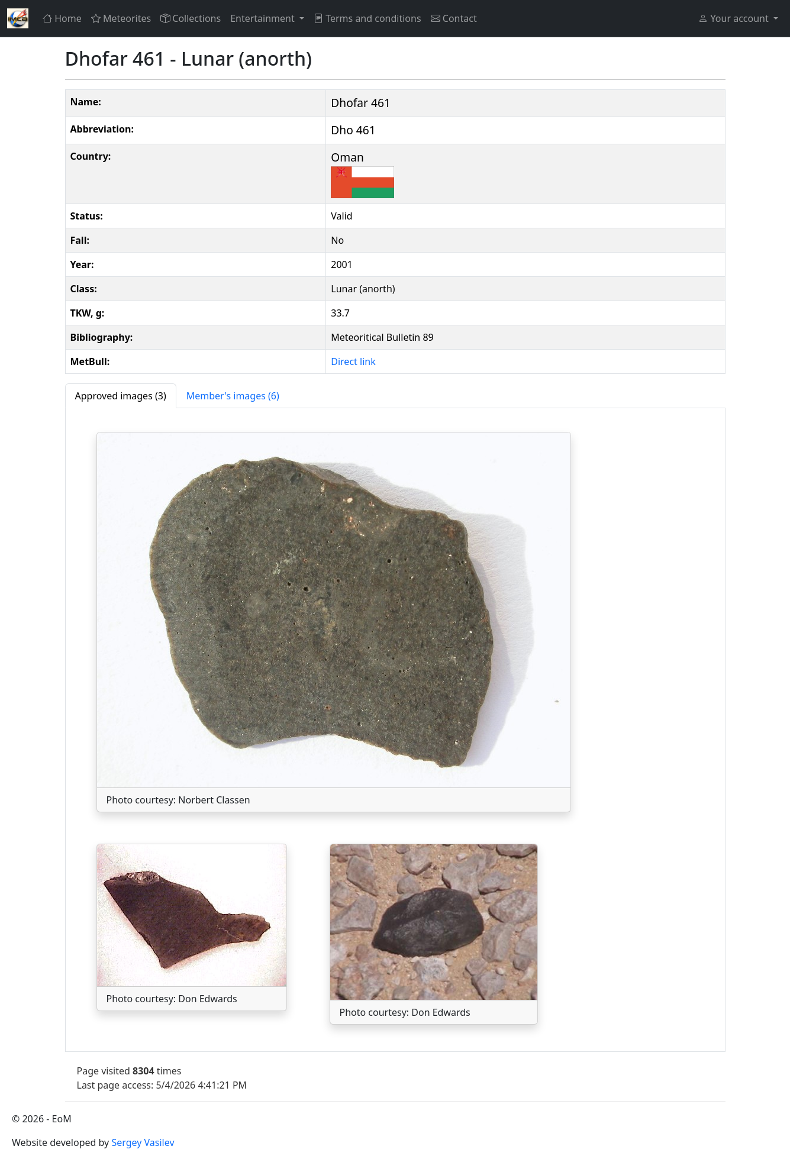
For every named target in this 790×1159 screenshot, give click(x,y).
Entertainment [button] (263, 18)
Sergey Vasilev (142, 1142)
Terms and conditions (367, 18)
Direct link (353, 361)
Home (62, 18)
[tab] (120, 395)
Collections (190, 18)
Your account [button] (734, 18)
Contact (454, 18)
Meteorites (121, 18)
